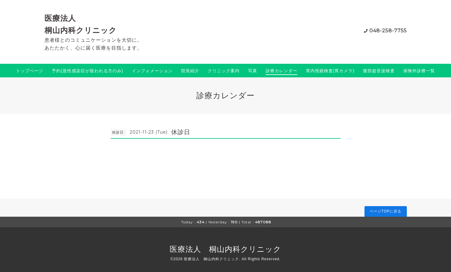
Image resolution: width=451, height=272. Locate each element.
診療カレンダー (281, 70)
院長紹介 (190, 70)
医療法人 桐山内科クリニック (225, 249)
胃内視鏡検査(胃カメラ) (330, 70)
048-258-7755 (388, 31)
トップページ (29, 70)
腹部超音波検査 (379, 70)
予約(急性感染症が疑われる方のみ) (87, 70)
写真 (252, 70)
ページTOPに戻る (385, 211)
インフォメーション (152, 70)
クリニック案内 (224, 70)
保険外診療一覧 (419, 70)
